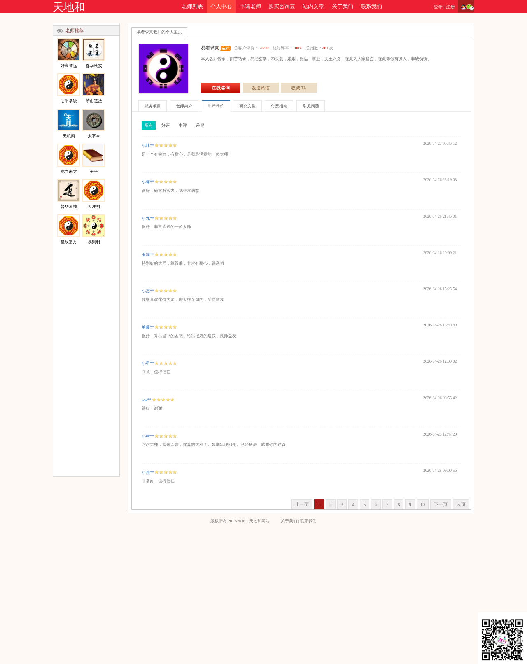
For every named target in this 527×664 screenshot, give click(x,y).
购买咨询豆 (281, 6)
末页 (461, 504)
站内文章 (313, 6)
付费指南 (279, 106)
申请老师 (250, 6)
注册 (450, 6)
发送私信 (261, 87)
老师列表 (192, 6)
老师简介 (184, 106)
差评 (200, 125)
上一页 (302, 504)
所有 (149, 125)
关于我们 (342, 6)
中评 (183, 125)
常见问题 (311, 106)
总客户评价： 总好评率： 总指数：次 (283, 48)
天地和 (69, 7)
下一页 (441, 504)
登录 (438, 6)
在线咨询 (221, 87)
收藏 (299, 87)
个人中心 (221, 6)
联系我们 (371, 6)
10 (422, 504)
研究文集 (247, 106)
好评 (165, 125)
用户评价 (216, 105)
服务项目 (153, 106)
